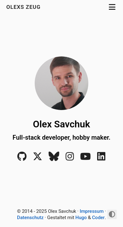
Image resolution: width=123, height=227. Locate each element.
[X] (37, 158)
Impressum (92, 211)
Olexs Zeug (24, 7)
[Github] (21, 158)
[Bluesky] (54, 158)
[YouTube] (85, 158)
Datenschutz (30, 217)
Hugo (81, 217)
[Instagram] (70, 158)
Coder (98, 217)
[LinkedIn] (101, 158)
